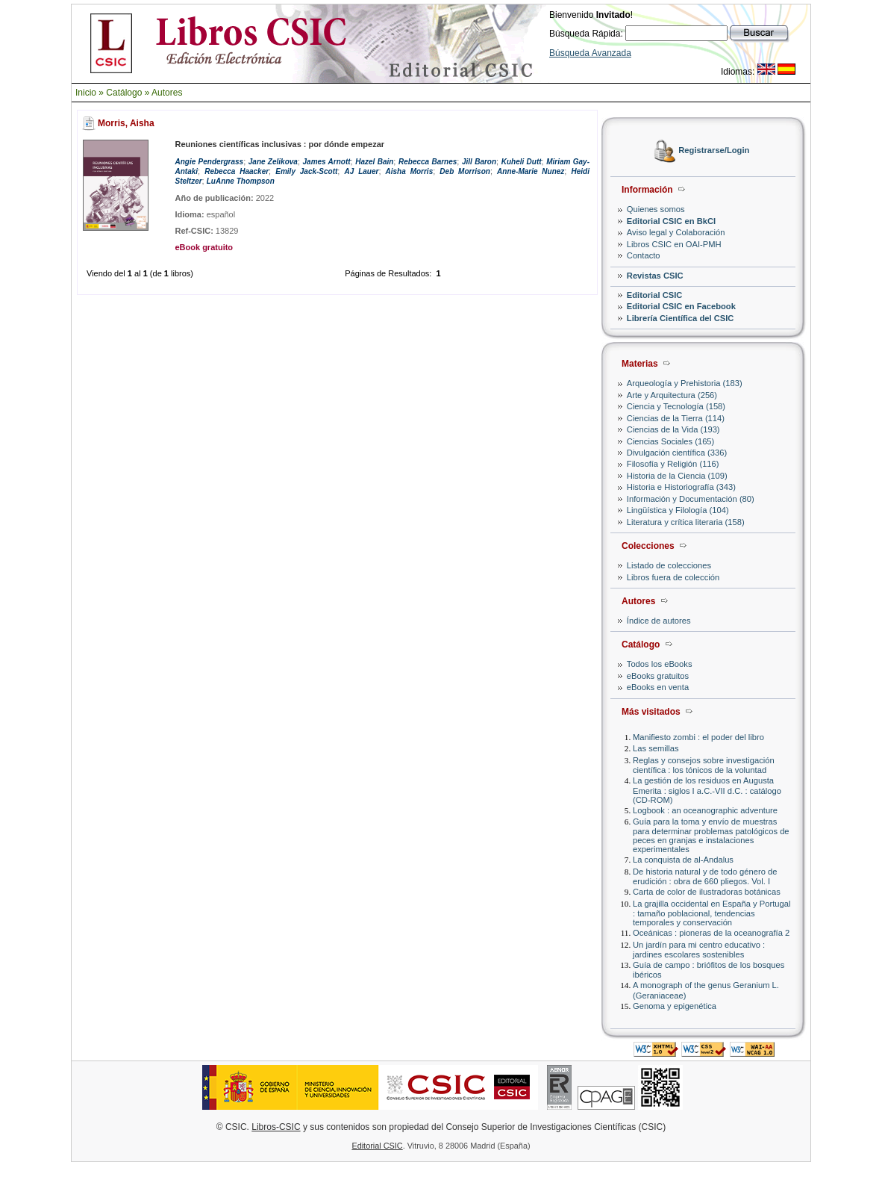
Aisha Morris (410, 171)
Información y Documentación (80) (690, 498)
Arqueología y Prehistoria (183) (684, 383)
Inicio (85, 92)
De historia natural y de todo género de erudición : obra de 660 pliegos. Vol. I (705, 876)
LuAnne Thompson (241, 181)
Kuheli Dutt (521, 162)
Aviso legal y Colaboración (676, 232)
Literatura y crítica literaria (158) (686, 522)
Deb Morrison (465, 171)
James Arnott (327, 162)
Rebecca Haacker (236, 171)
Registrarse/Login (713, 150)
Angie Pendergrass (209, 162)
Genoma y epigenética (674, 1005)
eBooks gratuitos (658, 675)
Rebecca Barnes (427, 162)
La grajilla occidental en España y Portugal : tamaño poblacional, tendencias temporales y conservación (711, 913)
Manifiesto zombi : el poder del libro (698, 737)
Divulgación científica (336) (677, 452)
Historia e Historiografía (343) (681, 486)
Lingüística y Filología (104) (678, 510)
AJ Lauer (362, 171)
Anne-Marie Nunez (530, 171)
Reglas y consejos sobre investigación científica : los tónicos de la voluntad (704, 765)
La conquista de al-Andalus (683, 859)
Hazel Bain (374, 162)
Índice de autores (659, 620)
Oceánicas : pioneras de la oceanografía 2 (711, 932)
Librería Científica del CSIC (680, 318)
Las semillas (656, 748)
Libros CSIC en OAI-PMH (674, 244)
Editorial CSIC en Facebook (681, 306)
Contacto (643, 255)
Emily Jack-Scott (306, 171)
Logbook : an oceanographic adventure (705, 810)
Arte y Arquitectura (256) (672, 395)
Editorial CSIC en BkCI (671, 221)
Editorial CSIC (655, 295)
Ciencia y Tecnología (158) (676, 406)
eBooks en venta (658, 687)
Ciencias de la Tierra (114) (676, 418)
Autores (166, 92)
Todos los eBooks (659, 663)
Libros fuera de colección (673, 577)
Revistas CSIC (655, 275)
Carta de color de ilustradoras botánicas (707, 891)
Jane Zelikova (273, 162)
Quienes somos (656, 209)
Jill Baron (479, 162)
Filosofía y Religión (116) (673, 463)
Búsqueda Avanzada (590, 53)
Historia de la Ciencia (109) (677, 475)
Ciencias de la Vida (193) (673, 429)
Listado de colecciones (669, 565)
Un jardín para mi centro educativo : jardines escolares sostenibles (699, 949)
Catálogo (124, 92)
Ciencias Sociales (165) (671, 441)
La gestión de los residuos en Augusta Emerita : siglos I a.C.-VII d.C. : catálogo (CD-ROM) (707, 790)
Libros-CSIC (275, 1127)
